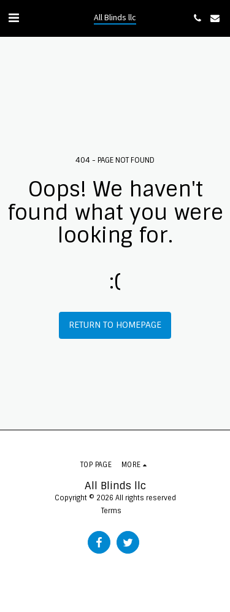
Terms (111, 510)
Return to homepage (115, 324)
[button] (13, 18)
